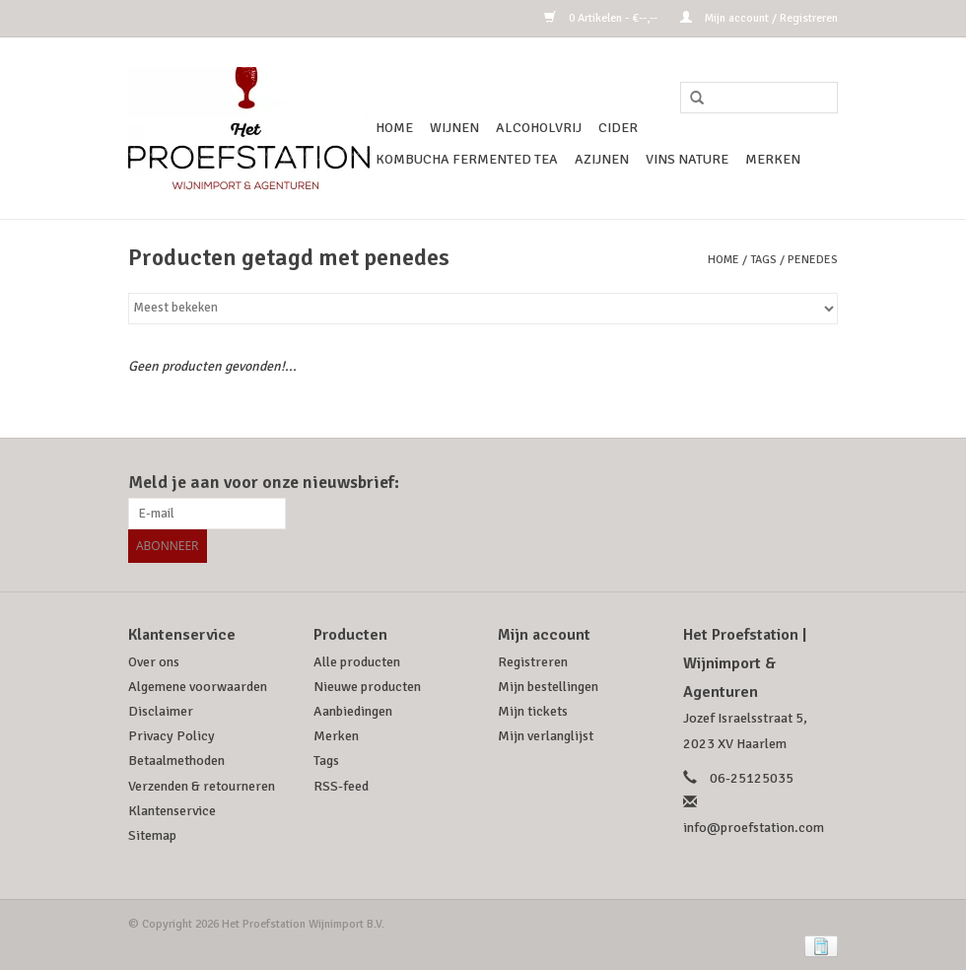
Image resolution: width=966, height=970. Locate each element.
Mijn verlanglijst (545, 734)
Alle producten (356, 660)
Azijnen (602, 159)
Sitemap (152, 833)
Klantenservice (172, 808)
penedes (813, 259)
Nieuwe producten (367, 684)
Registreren (533, 660)
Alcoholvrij (539, 127)
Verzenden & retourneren (201, 784)
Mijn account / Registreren (759, 18)
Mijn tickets (533, 709)
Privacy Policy (171, 734)
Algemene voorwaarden (197, 684)
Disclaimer (160, 709)
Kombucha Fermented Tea (467, 159)
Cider (618, 127)
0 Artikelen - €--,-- (602, 18)
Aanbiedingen (352, 709)
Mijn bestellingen (548, 684)
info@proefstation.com (753, 825)
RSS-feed (341, 784)
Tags (763, 259)
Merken (772, 159)
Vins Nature (687, 159)
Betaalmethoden (176, 758)
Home (394, 127)
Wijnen (454, 127)
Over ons (153, 660)
